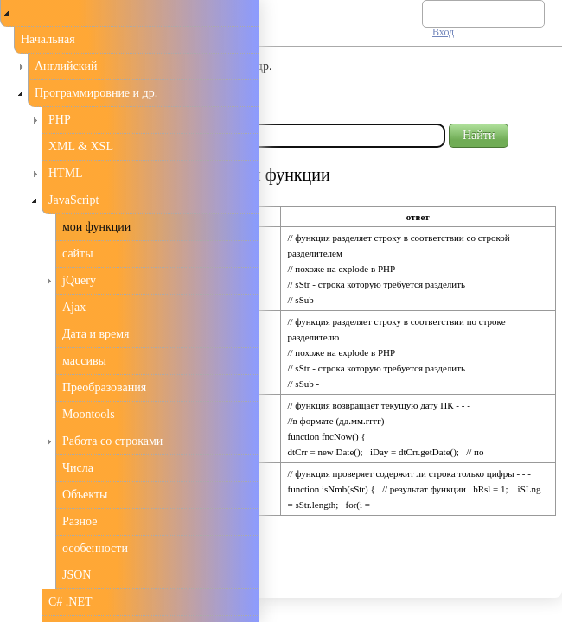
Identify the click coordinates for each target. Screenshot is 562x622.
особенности (95, 548)
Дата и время (96, 333)
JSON (76, 574)
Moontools (88, 414)
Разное (79, 521)
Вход (443, 32)
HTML (65, 173)
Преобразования (104, 387)
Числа (77, 467)
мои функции (96, 226)
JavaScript (73, 200)
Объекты (84, 494)
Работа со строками (112, 441)
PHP (59, 119)
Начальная (48, 39)
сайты (77, 253)
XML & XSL (80, 146)
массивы (84, 360)
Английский (66, 66)
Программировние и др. (96, 92)
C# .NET (70, 601)
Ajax (74, 307)
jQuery (79, 280)
